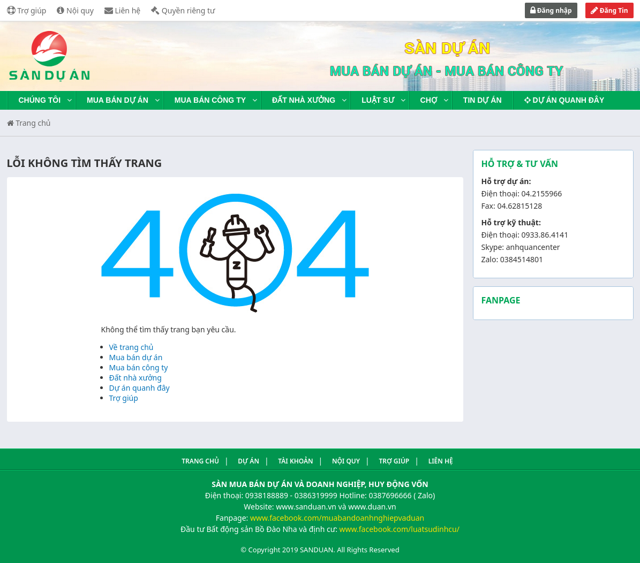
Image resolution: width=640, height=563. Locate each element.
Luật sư (378, 100)
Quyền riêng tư (183, 10)
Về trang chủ (131, 347)
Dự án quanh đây (564, 100)
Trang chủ (29, 123)
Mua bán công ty (210, 100)
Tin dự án (482, 100)
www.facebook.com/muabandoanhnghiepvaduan (337, 518)
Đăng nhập (551, 10)
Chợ (428, 100)
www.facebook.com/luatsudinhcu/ (400, 529)
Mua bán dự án (117, 100)
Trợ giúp (27, 10)
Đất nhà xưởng (303, 100)
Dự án (248, 461)
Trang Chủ (200, 461)
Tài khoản (295, 461)
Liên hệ (122, 10)
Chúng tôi (40, 100)
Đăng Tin (609, 10)
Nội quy (75, 10)
